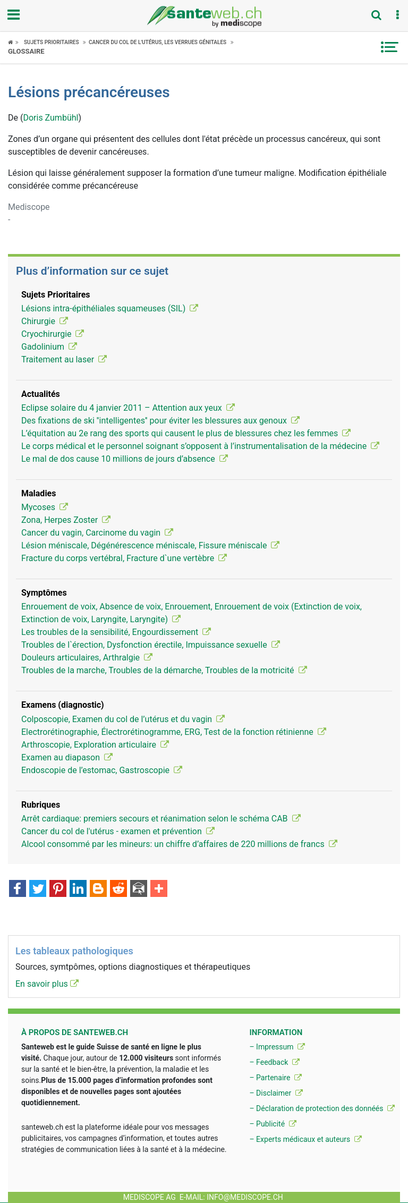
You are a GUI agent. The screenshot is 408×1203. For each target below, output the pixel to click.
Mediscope (29, 207)
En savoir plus (47, 984)
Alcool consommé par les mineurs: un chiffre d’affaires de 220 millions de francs (179, 844)
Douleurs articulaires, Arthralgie (86, 658)
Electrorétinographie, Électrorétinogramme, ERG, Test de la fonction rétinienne (173, 732)
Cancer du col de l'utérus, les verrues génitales (157, 42)
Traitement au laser (64, 359)
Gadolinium (49, 347)
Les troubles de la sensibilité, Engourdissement (116, 632)
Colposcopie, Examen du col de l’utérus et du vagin (123, 719)
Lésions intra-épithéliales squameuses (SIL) (109, 308)
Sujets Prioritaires (51, 42)
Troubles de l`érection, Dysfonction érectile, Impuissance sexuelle (150, 645)
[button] (397, 15)
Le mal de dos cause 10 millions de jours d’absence (124, 459)
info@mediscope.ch (245, 1197)
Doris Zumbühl (50, 118)
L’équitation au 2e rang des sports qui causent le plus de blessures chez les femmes (186, 433)
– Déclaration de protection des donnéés (322, 1108)
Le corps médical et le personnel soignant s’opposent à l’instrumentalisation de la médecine (200, 446)
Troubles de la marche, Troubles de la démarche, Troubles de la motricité (164, 670)
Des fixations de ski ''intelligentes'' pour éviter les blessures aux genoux (160, 421)
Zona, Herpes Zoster (65, 520)
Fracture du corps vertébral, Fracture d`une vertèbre (124, 558)
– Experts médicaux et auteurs (305, 1139)
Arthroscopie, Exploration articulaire (95, 745)
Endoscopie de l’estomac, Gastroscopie (101, 770)
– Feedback (274, 1062)
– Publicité (272, 1124)
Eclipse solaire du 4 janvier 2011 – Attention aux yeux (128, 408)
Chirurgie (44, 321)
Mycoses (44, 507)
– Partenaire (275, 1077)
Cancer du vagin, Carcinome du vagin (97, 533)
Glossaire (26, 51)
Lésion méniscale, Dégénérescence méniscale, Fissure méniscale (150, 545)
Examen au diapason (67, 757)
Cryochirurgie (52, 334)
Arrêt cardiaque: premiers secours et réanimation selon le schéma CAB (161, 819)
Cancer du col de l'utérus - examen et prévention (118, 831)
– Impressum (277, 1047)
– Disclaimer (275, 1093)
